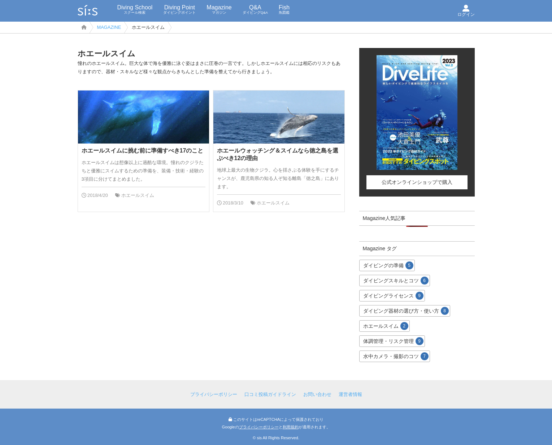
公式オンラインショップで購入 (417, 182)
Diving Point (179, 9)
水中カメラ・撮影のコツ (396, 356)
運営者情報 (350, 394)
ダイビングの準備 (388, 265)
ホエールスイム (137, 195)
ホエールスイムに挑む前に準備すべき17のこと (143, 150)
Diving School (135, 9)
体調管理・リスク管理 (393, 341)
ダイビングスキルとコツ (396, 281)
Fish (284, 9)
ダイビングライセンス (393, 296)
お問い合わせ (317, 394)
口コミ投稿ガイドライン (270, 394)
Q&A (255, 9)
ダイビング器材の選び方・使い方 (406, 311)
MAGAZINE (109, 27)
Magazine (219, 9)
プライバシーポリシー (213, 394)
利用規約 (291, 427)
